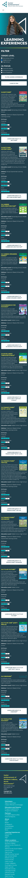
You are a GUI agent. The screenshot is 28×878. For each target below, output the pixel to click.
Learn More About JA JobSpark (14, 711)
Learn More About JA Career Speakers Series (14, 297)
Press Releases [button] (9, 826)
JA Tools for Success (6, 719)
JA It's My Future (8, 569)
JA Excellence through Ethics (8, 354)
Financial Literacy (8, 68)
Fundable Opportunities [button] (12, 815)
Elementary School (8, 58)
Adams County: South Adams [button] (13, 848)
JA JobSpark (6, 676)
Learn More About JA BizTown (14, 139)
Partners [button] (8, 813)
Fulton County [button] (9, 859)
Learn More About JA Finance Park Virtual (14, 509)
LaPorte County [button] (9, 872)
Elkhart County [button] (9, 858)
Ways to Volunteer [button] (10, 803)
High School (6, 62)
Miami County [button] (9, 876)
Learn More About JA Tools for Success (14, 759)
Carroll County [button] (9, 850)
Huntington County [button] (11, 865)
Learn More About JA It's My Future (14, 614)
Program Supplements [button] (12, 809)
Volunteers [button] (8, 801)
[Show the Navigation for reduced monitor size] (3, 10)
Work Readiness (7, 72)
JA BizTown (6, 92)
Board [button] (7, 822)
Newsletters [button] (8, 828)
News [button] (6, 830)
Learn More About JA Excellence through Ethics (14, 398)
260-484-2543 (8, 793)
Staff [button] (6, 820)
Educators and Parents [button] (13, 807)
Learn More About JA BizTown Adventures (14, 196)
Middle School (7, 60)
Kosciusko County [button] (10, 869)
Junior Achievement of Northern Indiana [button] (11, 842)
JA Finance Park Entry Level (8, 408)
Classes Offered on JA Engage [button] (14, 805)
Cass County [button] (8, 852)
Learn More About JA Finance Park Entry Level (14, 453)
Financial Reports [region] (10, 816)
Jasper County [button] (9, 867)
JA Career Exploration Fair (8, 205)
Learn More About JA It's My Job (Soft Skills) (14, 668)
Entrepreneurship (8, 70)
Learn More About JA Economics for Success (14, 345)
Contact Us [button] (8, 791)
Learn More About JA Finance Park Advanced (14, 561)
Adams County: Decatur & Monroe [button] (12, 845)
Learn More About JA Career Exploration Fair (14, 246)
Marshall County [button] (10, 874)
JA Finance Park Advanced (8, 518)
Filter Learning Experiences (14, 77)
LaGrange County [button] (10, 870)
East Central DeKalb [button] (11, 856)
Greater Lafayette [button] (10, 863)
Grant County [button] (9, 861)
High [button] (6, 837)
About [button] (7, 819)
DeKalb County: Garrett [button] (12, 854)
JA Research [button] (8, 824)
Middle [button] (7, 836)
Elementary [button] (8, 834)
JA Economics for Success (8, 306)
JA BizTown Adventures (6, 148)
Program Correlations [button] (11, 810)
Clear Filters (14, 83)
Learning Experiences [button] (12, 832)
